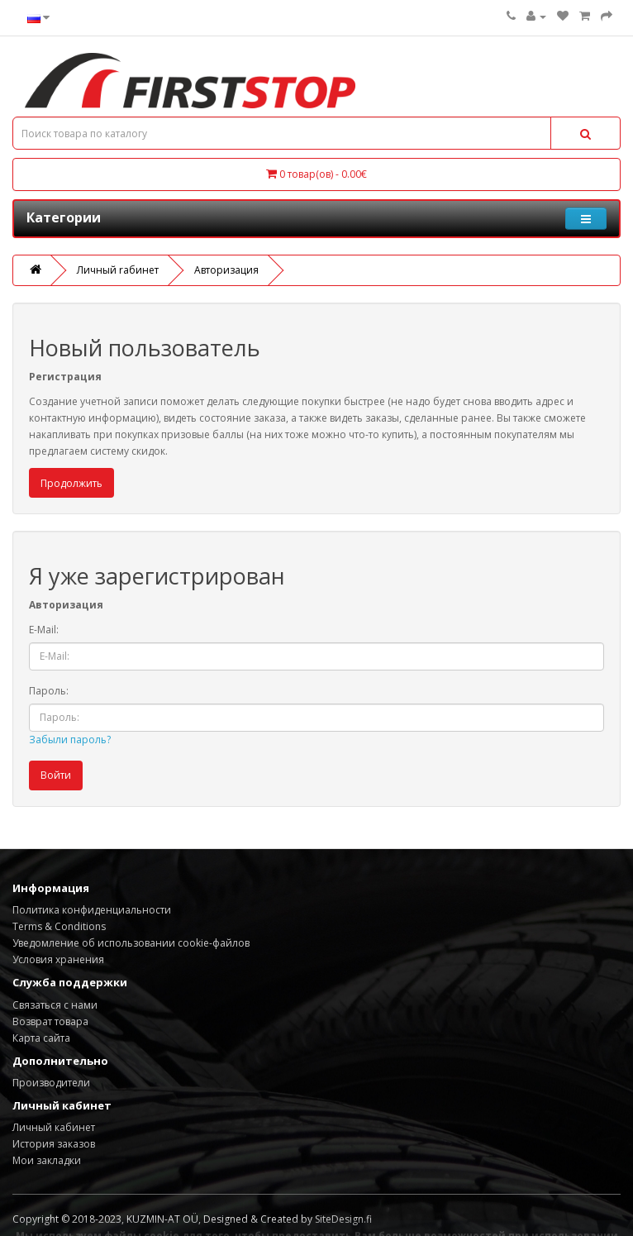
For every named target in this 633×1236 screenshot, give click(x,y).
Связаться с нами (55, 1005)
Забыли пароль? (70, 740)
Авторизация (226, 270)
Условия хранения (58, 959)
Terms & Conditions (59, 926)
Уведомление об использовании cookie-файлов (131, 943)
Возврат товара (50, 1021)
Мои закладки (46, 1160)
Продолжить (71, 483)
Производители (51, 1083)
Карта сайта (41, 1038)
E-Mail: (44, 630)
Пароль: (49, 691)
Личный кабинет (53, 1127)
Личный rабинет (118, 270)
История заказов (53, 1144)
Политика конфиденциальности (91, 910)
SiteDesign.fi (343, 1219)
